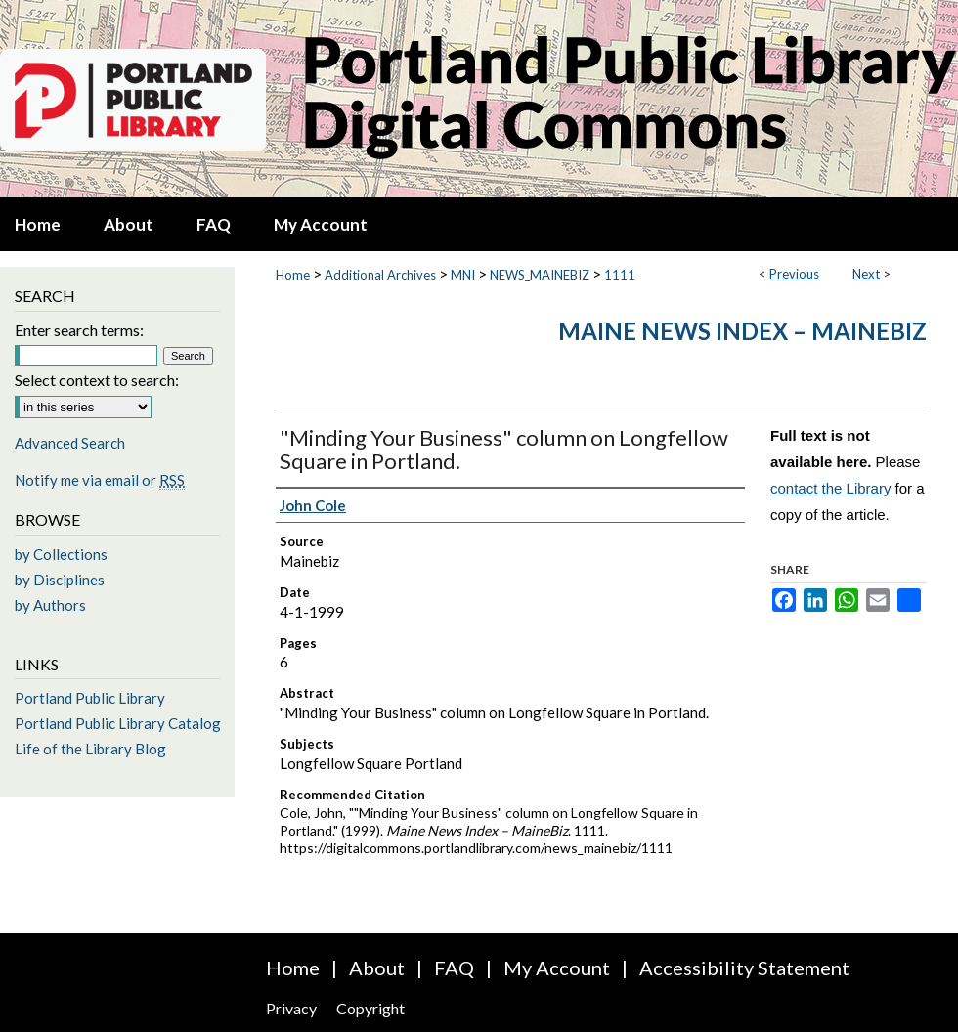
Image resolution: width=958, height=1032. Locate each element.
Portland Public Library (90, 698)
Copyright (370, 1008)
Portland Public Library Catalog (118, 723)
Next (866, 273)
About (377, 967)
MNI (463, 274)
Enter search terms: (79, 330)
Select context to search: (97, 379)
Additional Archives (380, 274)
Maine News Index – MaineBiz (742, 331)
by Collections (61, 554)
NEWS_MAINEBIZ (539, 274)
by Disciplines (60, 579)
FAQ (454, 967)
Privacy (291, 1008)
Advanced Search (70, 443)
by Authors (50, 605)
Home (293, 274)
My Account (556, 967)
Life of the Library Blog (90, 748)
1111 (619, 274)
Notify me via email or (100, 480)
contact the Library (830, 488)
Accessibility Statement (744, 967)
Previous (794, 273)
